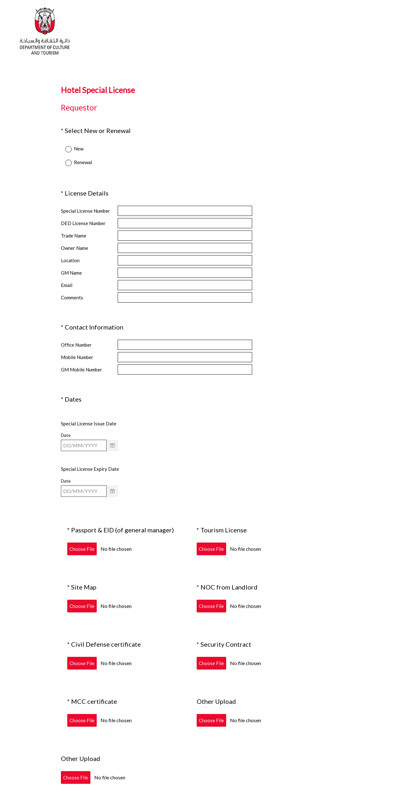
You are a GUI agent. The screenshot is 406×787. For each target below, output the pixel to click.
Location (70, 254)
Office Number (76, 331)
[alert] (203, 434)
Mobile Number (77, 343)
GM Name (71, 267)
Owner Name (74, 242)
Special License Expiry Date (90, 447)
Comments (72, 292)
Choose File (82, 521)
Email (66, 279)
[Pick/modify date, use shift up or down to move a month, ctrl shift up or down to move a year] (84, 424)
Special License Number (85, 205)
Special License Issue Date (88, 402)
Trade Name (73, 230)
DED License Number (83, 217)
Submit (203, 755)
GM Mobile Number (81, 356)
